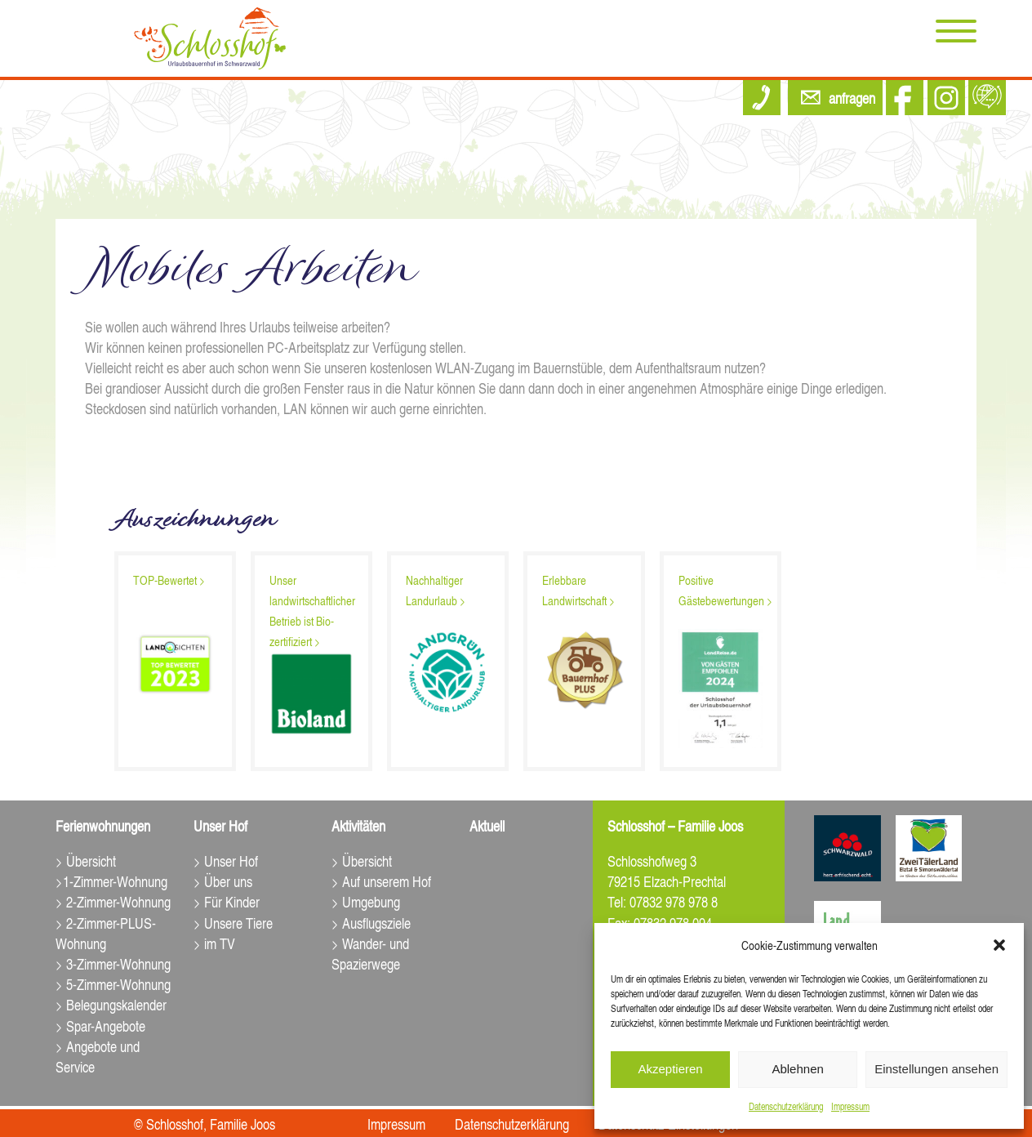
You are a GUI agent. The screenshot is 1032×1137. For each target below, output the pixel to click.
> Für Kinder (227, 901)
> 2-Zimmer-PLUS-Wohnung (106, 932)
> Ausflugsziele (371, 922)
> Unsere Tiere (233, 922)
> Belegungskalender (111, 1004)
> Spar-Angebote (100, 1025)
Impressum (850, 1106)
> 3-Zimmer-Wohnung (113, 963)
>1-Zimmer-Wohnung (111, 881)
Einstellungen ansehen (936, 1069)
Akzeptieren (670, 1069)
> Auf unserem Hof (381, 881)
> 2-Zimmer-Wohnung (113, 901)
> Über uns (223, 881)
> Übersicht (86, 860)
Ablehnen (797, 1069)
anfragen (852, 97)
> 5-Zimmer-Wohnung (113, 984)
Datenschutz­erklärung (786, 1106)
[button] (999, 945)
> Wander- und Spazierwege (370, 953)
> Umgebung (365, 901)
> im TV (214, 943)
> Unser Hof (226, 860)
